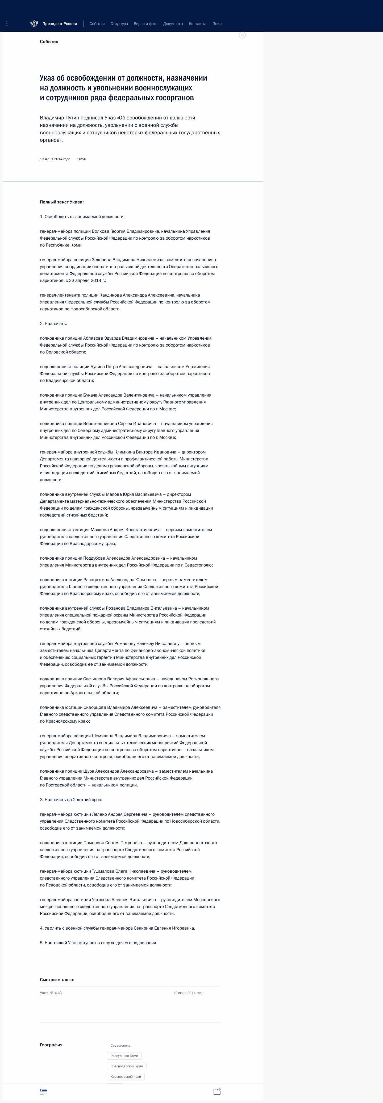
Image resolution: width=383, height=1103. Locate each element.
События (49, 42)
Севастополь (121, 1045)
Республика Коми (124, 1056)
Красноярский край (126, 1076)
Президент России (60, 8)
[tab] (43, 1092)
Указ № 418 (51, 993)
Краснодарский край (127, 1066)
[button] (9, 8)
